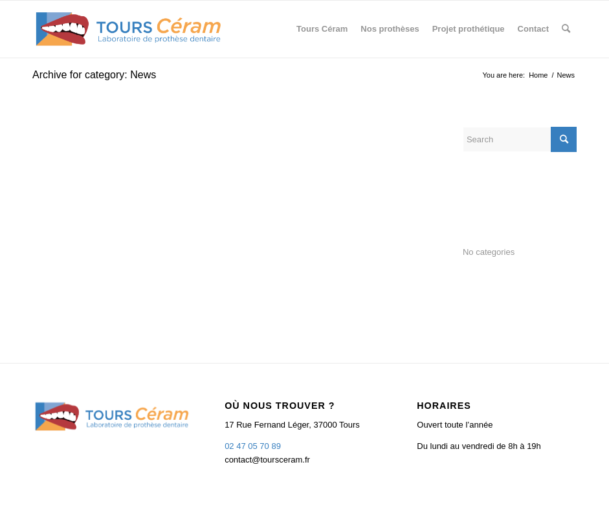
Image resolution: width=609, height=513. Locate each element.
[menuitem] (322, 29)
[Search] (566, 29)
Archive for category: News (94, 74)
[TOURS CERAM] (128, 29)
